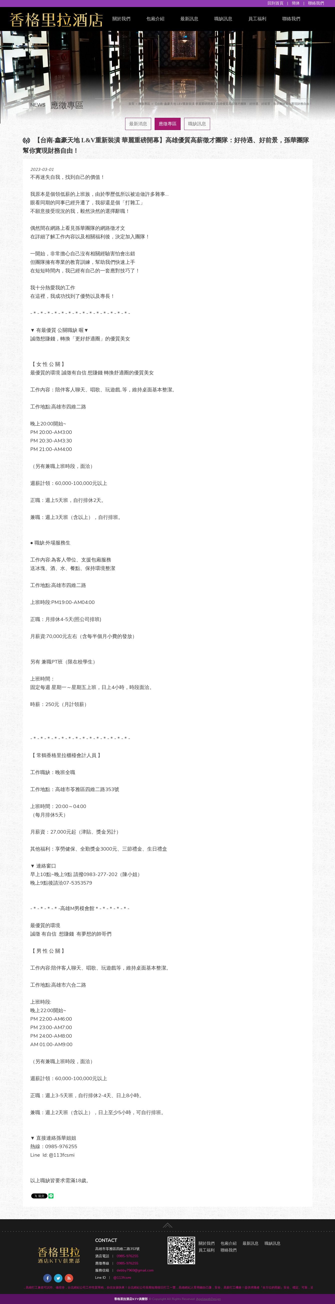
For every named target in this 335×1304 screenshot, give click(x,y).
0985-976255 (127, 1256)
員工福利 (257, 19)
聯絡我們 (316, 3)
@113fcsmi (122, 1277)
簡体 (296, 3)
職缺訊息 (223, 19)
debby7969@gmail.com (135, 1270)
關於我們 (121, 19)
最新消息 (138, 124)
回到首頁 (276, 3)
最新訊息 (189, 19)
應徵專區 (168, 124)
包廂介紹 (155, 19)
